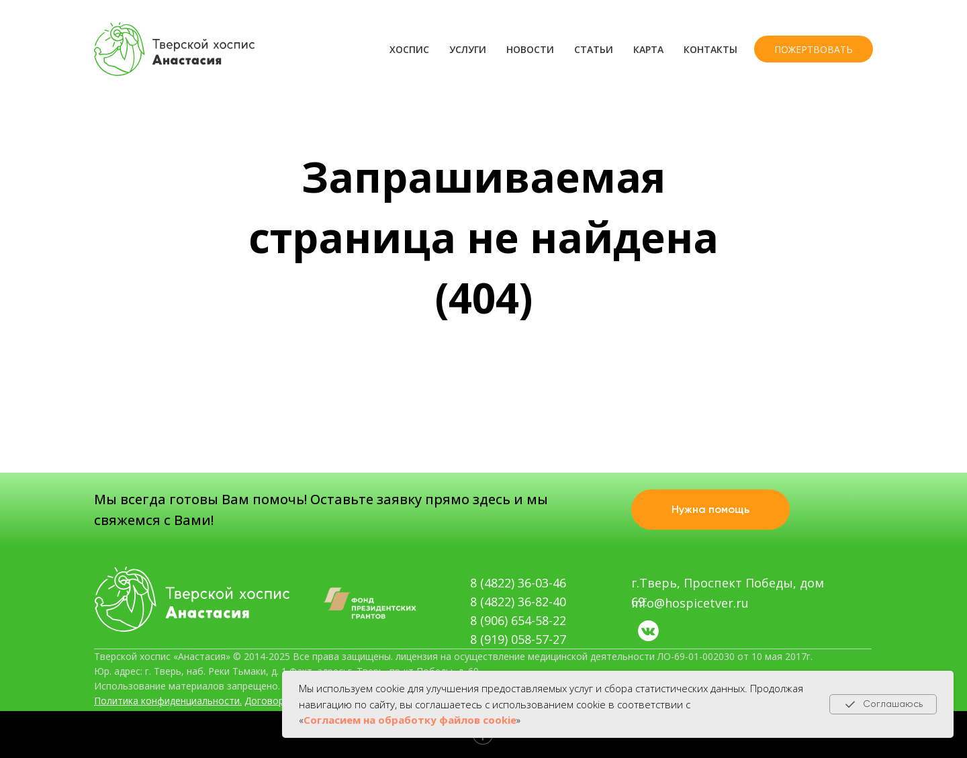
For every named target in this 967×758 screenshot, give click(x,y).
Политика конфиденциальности (167, 700)
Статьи (593, 49)
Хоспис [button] (409, 49)
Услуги (467, 49)
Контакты (710, 49)
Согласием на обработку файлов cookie (410, 719)
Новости (530, 49)
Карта (648, 49)
